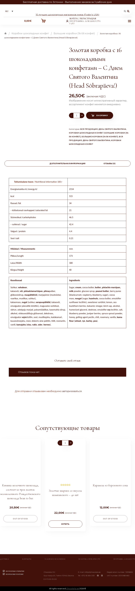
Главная (5, 33)
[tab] (25, 163)
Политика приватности (89, 559)
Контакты (27, 559)
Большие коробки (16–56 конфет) (74, 33)
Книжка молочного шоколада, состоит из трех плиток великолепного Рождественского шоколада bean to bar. (20, 492)
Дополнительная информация (67, 163)
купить (65, 524)
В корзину (102, 115)
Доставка (4, 559)
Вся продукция (89, 129)
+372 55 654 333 (88, 575)
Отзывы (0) (109, 163)
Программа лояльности (124, 559)
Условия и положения (55, 559)
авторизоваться (72, 391)
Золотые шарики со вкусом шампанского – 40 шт (65, 493)
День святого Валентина (112, 129)
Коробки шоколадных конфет (30, 33)
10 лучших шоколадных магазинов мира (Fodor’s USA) (67, 14)
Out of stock (20, 519)
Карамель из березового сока (110, 485)
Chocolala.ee (72, 588)
